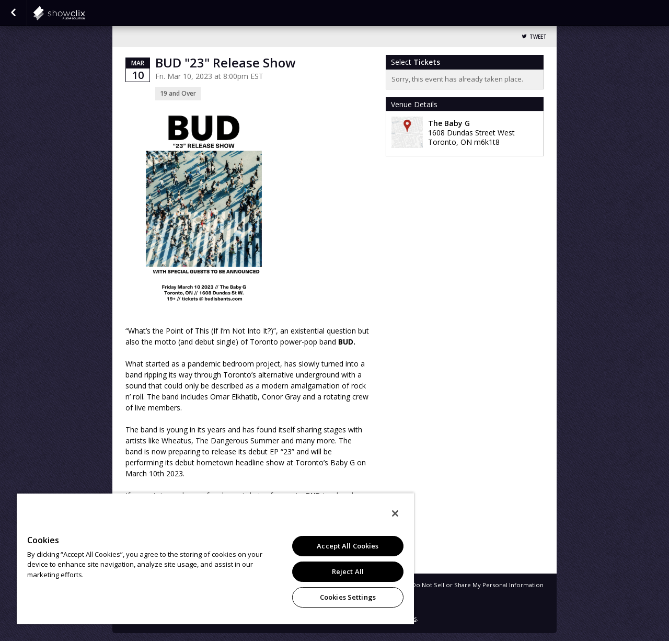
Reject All (348, 571)
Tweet (538, 36)
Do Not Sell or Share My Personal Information (478, 585)
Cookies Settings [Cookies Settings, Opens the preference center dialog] (348, 597)
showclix (84, 13)
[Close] (395, 513)
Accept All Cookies (347, 546)
